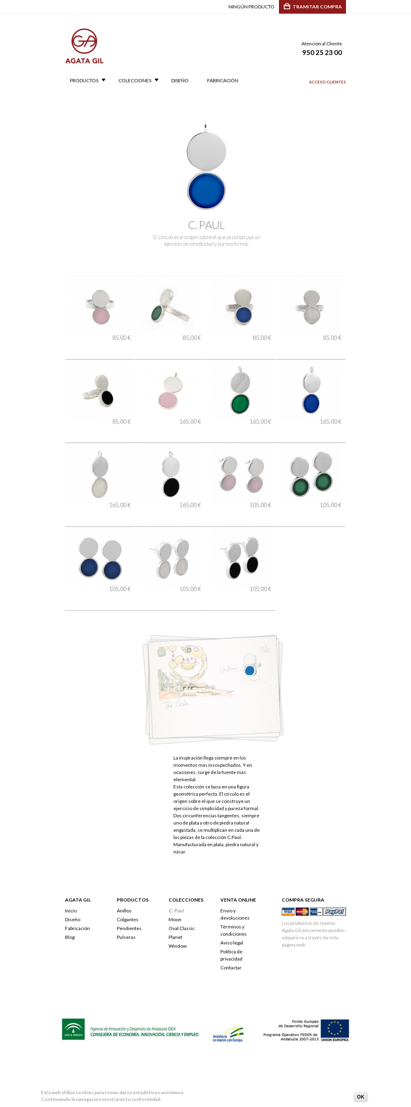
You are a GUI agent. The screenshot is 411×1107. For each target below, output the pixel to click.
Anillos (124, 868)
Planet (175, 895)
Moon (175, 877)
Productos (85, 80)
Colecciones (136, 80)
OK (360, 1098)
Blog (70, 895)
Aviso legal (231, 900)
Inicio (71, 868)
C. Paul (176, 868)
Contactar (231, 925)
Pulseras (126, 895)
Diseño (180, 80)
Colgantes (127, 877)
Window (178, 903)
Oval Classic (182, 886)
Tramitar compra (317, 7)
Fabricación (222, 80)
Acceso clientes (327, 82)
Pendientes (129, 886)
